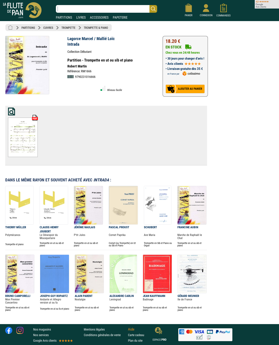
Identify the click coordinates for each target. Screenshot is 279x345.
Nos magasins (42, 329)
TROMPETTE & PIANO (96, 27)
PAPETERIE (120, 18)
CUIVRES (48, 27)
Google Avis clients (52, 340)
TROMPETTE (68, 27)
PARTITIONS (64, 18)
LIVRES (81, 18)
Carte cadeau (136, 335)
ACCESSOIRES (99, 18)
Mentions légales (94, 329)
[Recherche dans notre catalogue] (106, 9)
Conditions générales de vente (105, 335)
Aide (131, 329)
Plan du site (135, 340)
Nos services (41, 335)
